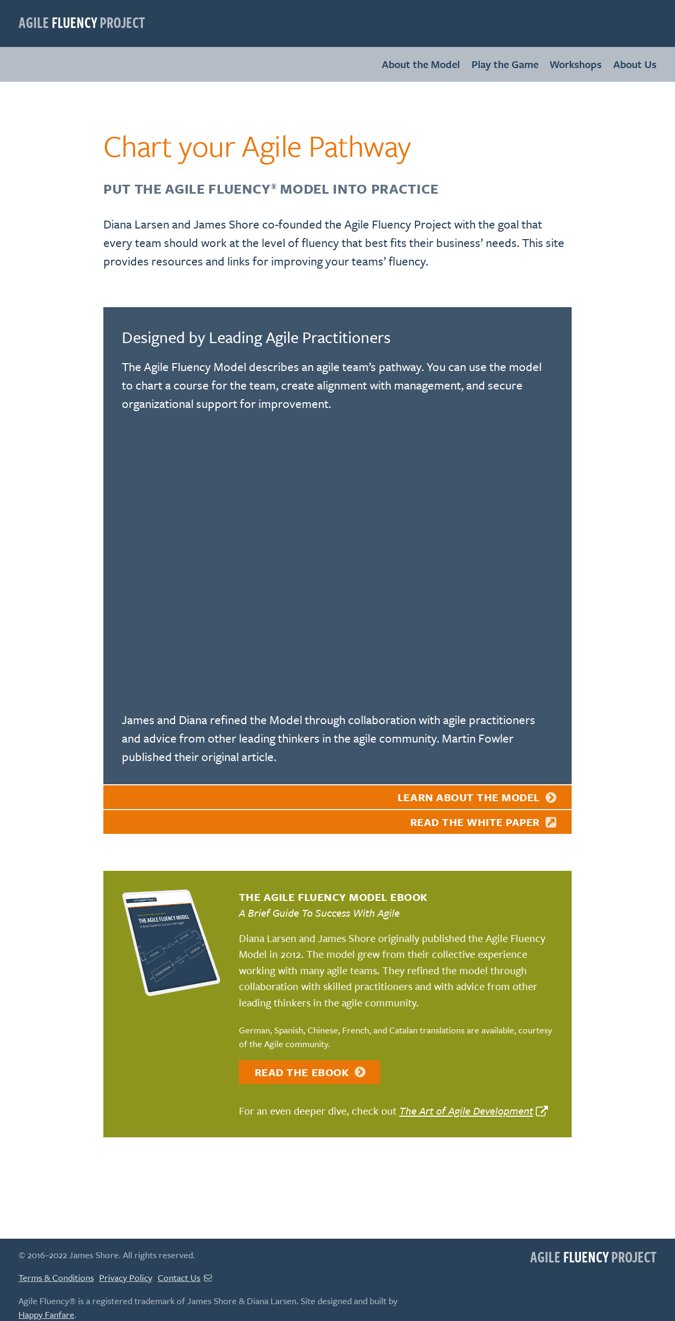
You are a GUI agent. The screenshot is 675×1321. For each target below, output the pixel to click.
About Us (635, 64)
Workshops (575, 64)
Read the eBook (310, 1072)
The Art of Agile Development (466, 1110)
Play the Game (504, 64)
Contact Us (185, 1277)
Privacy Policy (125, 1277)
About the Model (421, 64)
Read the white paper (484, 822)
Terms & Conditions (56, 1277)
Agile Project (81, 22)
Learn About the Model (477, 797)
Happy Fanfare (46, 1314)
